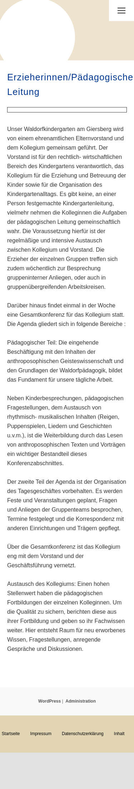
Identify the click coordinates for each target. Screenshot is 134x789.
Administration (80, 701)
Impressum (40, 733)
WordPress (49, 701)
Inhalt (119, 733)
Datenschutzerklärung (83, 733)
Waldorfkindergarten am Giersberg (35, 32)
